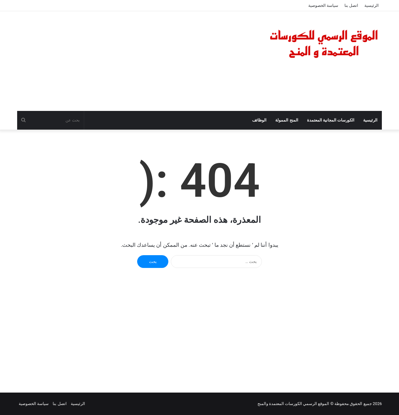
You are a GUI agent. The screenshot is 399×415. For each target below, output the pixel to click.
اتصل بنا (351, 5)
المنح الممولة (286, 120)
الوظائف (259, 120)
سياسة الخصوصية (323, 5)
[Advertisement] (137, 61)
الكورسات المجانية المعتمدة (331, 120)
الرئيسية (371, 5)
